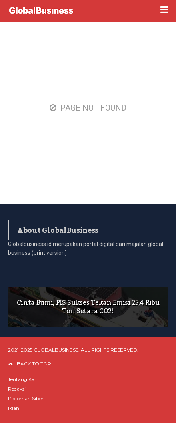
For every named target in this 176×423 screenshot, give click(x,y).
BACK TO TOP (29, 364)
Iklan (13, 408)
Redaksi (17, 389)
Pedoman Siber (26, 398)
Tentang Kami (24, 379)
